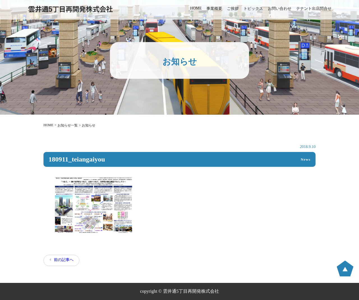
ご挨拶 (233, 8)
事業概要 (214, 8)
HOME (196, 8)
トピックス (253, 8)
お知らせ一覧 (67, 125)
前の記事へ (63, 260)
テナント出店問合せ (314, 8)
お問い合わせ (279, 8)
